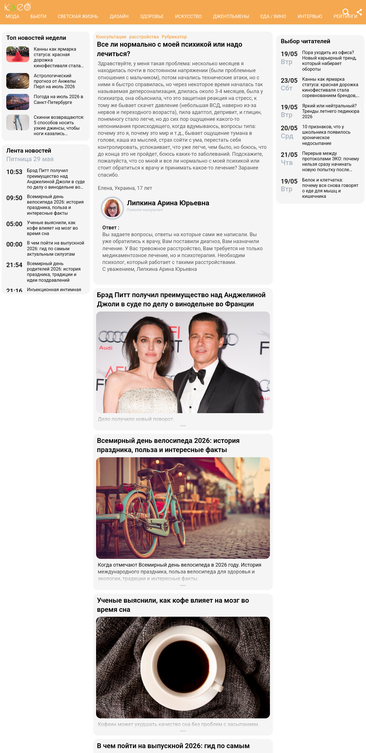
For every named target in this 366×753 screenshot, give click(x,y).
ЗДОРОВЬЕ (152, 16)
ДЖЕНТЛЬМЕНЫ (231, 16)
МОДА (12, 16)
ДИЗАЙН (119, 16)
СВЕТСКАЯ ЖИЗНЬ (78, 16)
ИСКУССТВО (188, 16)
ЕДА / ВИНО (273, 16)
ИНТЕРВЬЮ (310, 16)
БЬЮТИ (38, 16)
